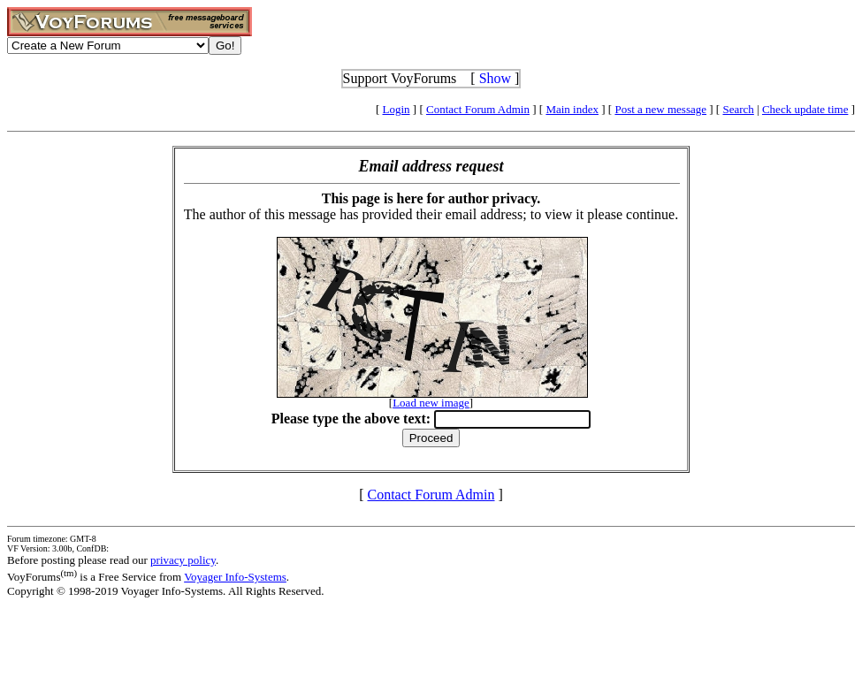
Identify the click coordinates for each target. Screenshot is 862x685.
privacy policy (183, 560)
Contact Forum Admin (478, 109)
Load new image (431, 402)
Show (495, 78)
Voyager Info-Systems (235, 576)
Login (396, 109)
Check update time (805, 109)
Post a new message (660, 109)
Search (737, 109)
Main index (572, 109)
